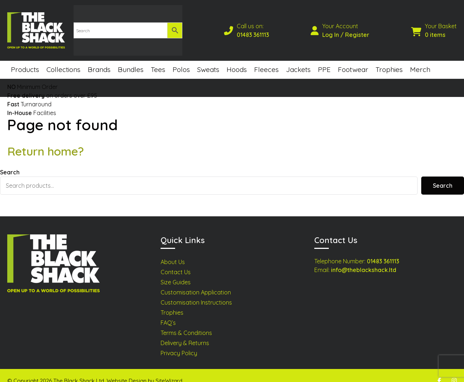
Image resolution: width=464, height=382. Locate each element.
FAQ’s (168, 312)
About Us (173, 251)
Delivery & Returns (185, 332)
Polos (181, 59)
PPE (324, 59)
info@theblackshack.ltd (363, 259)
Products (25, 59)
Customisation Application (196, 282)
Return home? (45, 141)
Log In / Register (345, 29)
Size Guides (176, 272)
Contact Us (176, 262)
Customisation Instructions (196, 292)
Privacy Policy (179, 343)
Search (10, 162)
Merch (420, 59)
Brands (99, 59)
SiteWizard (169, 370)
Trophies (389, 59)
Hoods (237, 59)
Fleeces (266, 59)
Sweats (208, 59)
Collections (63, 59)
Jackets (298, 59)
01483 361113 (253, 29)
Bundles (131, 59)
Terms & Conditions (186, 322)
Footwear (353, 59)
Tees (158, 59)
